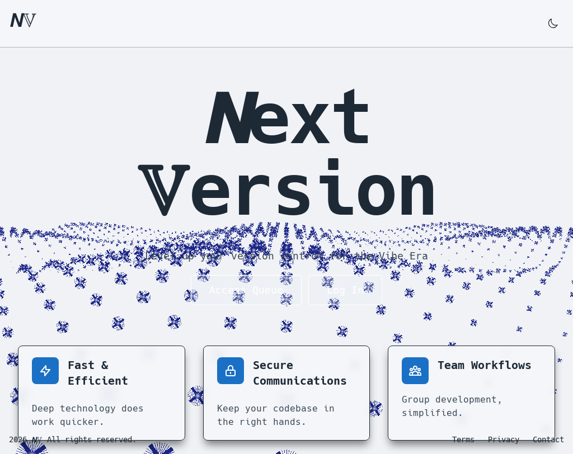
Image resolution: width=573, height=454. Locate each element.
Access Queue (246, 290)
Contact (548, 439)
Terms (463, 439)
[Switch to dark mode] (553, 23)
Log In (345, 290)
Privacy (503, 439)
